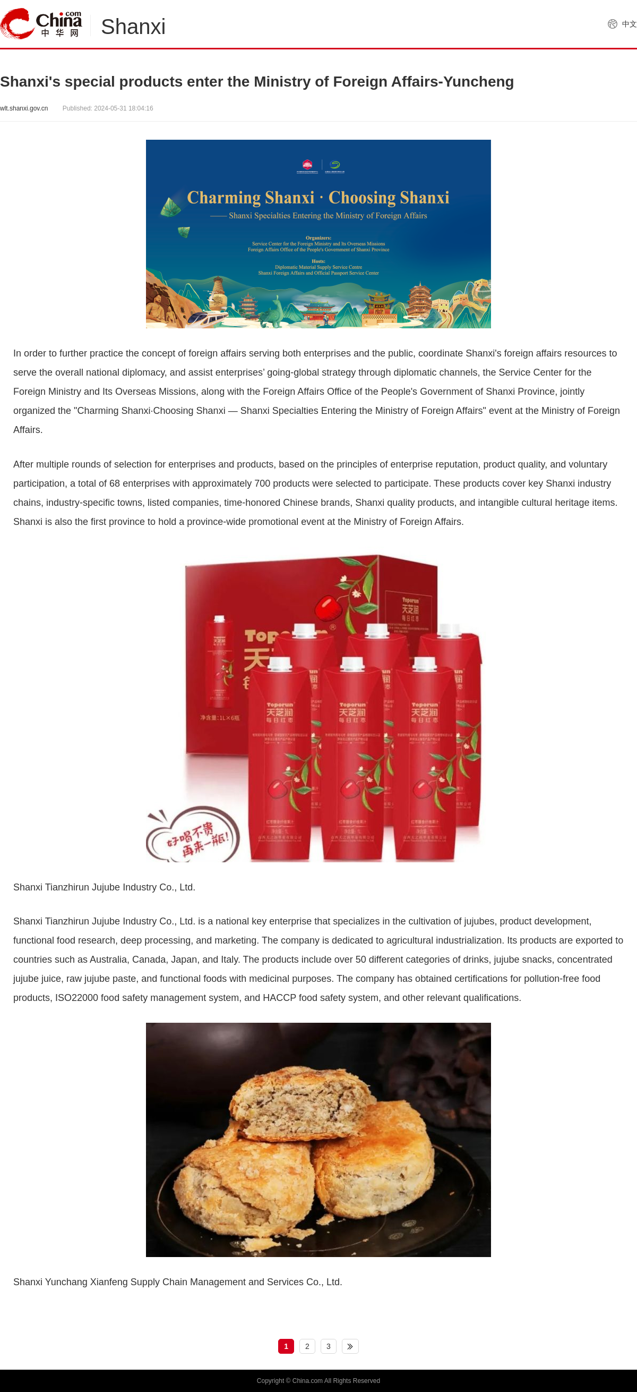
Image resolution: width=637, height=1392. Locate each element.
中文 (629, 24)
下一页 (350, 1346)
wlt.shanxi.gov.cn (24, 108)
